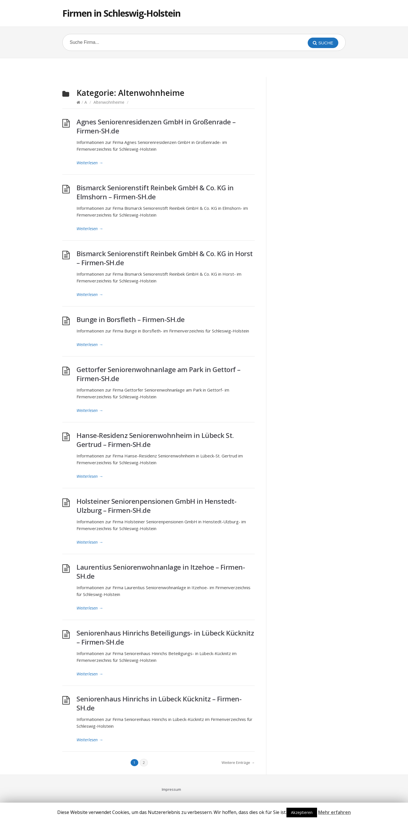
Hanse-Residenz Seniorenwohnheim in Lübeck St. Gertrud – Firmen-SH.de (155, 440)
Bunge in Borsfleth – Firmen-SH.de (130, 319)
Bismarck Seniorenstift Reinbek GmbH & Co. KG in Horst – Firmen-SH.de (164, 258)
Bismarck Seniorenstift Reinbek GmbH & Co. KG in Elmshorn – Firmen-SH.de (155, 192)
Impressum (171, 789)
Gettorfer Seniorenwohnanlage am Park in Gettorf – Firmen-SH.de (158, 374)
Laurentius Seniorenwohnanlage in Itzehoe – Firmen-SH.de (160, 571)
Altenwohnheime (109, 102)
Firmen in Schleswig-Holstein (121, 13)
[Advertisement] (204, 66)
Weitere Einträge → (238, 762)
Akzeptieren (302, 812)
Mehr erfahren (334, 812)
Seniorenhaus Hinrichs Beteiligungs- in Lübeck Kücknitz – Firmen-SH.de (165, 637)
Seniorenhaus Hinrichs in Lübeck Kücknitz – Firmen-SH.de (158, 703)
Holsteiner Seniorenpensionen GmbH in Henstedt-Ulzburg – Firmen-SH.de (156, 505)
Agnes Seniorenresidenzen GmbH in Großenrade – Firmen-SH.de (156, 126)
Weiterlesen (89, 162)
